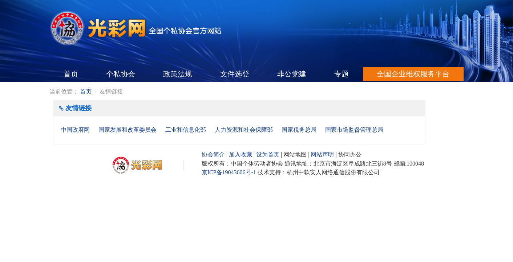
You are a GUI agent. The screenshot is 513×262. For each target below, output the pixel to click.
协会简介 (213, 154)
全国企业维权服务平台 (413, 74)
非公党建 (291, 74)
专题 (341, 74)
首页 (71, 74)
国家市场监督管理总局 (354, 130)
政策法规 (177, 74)
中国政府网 (76, 130)
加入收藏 (240, 154)
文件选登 (234, 74)
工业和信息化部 (186, 130)
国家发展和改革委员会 (128, 130)
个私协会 (120, 74)
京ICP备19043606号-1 (229, 172)
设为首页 (267, 154)
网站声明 (322, 154)
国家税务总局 (300, 130)
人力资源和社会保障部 (244, 130)
